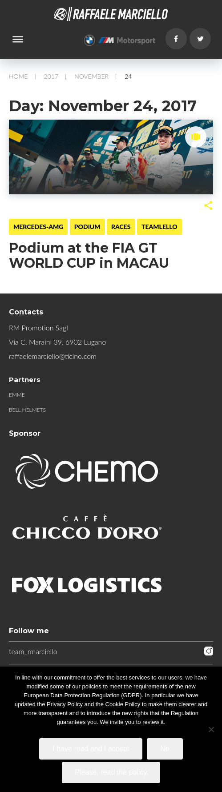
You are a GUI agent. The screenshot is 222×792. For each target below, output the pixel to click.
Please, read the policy (111, 772)
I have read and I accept (90, 748)
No (164, 748)
